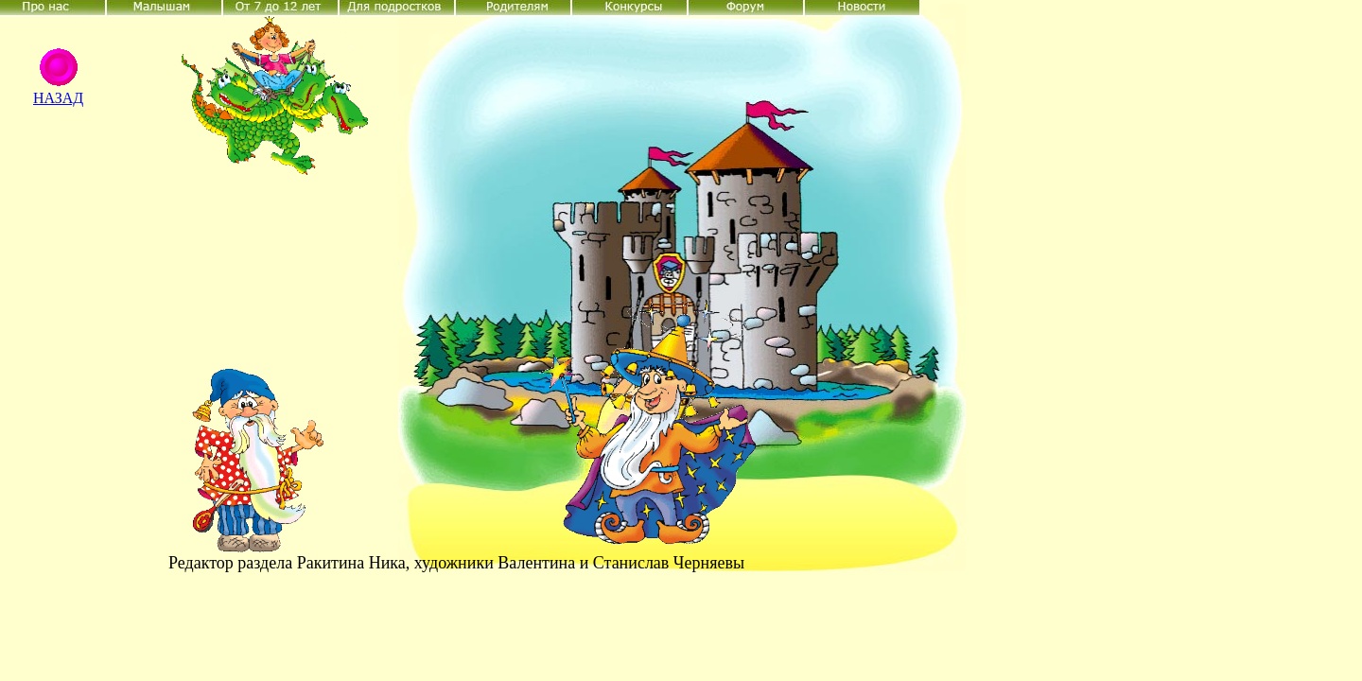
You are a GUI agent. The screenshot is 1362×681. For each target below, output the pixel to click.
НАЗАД (58, 98)
